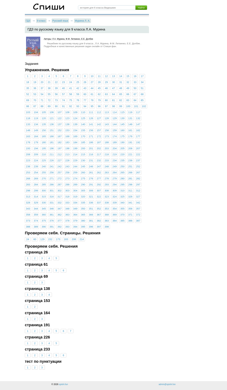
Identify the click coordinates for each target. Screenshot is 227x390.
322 (99, 196)
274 (75, 178)
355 (122, 208)
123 (67, 118)
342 (138, 202)
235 (122, 160)
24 (70, 82)
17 (142, 76)
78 (92, 100)
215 (83, 154)
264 (114, 172)
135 (44, 124)
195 (44, 148)
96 (99, 106)
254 (36, 172)
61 (92, 94)
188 (107, 142)
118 (28, 118)
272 (59, 178)
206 (130, 148)
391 (51, 226)
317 (59, 196)
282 (138, 178)
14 (120, 76)
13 (113, 76)
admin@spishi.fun (167, 384)
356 (130, 208)
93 (77, 106)
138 (67, 124)
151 (51, 130)
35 (27, 88)
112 (99, 112)
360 (44, 214)
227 (59, 160)
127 (99, 118)
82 (120, 100)
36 (34, 88)
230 (83, 160)
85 (142, 100)
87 (34, 106)
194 (36, 148)
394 (75, 226)
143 (107, 124)
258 (67, 172)
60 (85, 94)
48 (120, 88)
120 (44, 118)
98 (113, 106)
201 (91, 148)
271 (51, 178)
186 (91, 142)
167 (59, 136)
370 (122, 214)
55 (49, 94)
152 (59, 130)
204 (114, 148)
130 (122, 118)
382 (99, 220)
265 (122, 172)
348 (67, 208)
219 (114, 154)
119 (36, 118)
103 (28, 112)
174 (114, 136)
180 (44, 142)
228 (67, 160)
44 (92, 88)
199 (75, 148)
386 (130, 220)
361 (51, 214)
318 (67, 196)
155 (83, 130)
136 (51, 124)
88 (42, 106)
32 (127, 82)
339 (114, 202)
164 (36, 136)
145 (122, 124)
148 (28, 130)
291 (91, 184)
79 (99, 100)
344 (36, 208)
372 (138, 214)
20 (42, 82)
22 (56, 82)
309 (114, 190)
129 (114, 118)
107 (59, 112)
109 (75, 112)
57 (63, 94)
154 (75, 130)
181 (51, 142)
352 (99, 208)
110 (83, 112)
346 (51, 208)
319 (75, 196)
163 (28, 136)
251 (130, 166)
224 (36, 160)
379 (75, 220)
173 (107, 136)
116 (130, 112)
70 (34, 100)
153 (67, 130)
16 (135, 76)
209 (36, 154)
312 (138, 190)
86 (27, 106)
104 (36, 112)
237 (138, 160)
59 (77, 94)
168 (67, 136)
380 (83, 220)
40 (63, 88)
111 (91, 112)
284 (36, 184)
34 (142, 82)
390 (44, 226)
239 (36, 166)
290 (83, 184)
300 (44, 190)
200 (83, 148)
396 (91, 226)
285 (44, 184)
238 (28, 166)
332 (59, 202)
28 (99, 82)
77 (85, 100)
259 (75, 172)
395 (83, 226)
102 (144, 106)
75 (70, 100)
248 (107, 166)
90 (56, 106)
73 (56, 100)
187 (99, 142)
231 (91, 160)
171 (91, 136)
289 (75, 184)
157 (99, 130)
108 (67, 112)
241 (51, 166)
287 (59, 184)
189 (114, 142)
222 (138, 154)
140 (83, 124)
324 (114, 196)
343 (28, 208)
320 (83, 196)
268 (28, 178)
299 (36, 190)
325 (122, 196)
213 (67, 154)
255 (44, 172)
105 (44, 112)
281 (130, 178)
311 (130, 190)
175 (122, 136)
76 (77, 100)
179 (36, 142)
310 (122, 190)
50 (135, 88)
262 (99, 172)
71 (42, 100)
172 (99, 136)
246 (91, 166)
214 (75, 154)
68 (142, 94)
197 (59, 148)
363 (67, 214)
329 (36, 202)
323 (107, 196)
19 (34, 82)
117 (138, 112)
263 (107, 172)
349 (75, 208)
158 (107, 130)
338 (107, 202)
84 (135, 100)
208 (28, 154)
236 (130, 160)
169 (75, 136)
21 (49, 82)
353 (107, 208)
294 (114, 184)
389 (36, 226)
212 (59, 154)
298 (28, 190)
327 (138, 196)
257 (59, 172)
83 (127, 100)
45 (99, 88)
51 (142, 88)
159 (114, 130)
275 (83, 178)
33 (135, 82)
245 (83, 166)
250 (122, 166)
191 (130, 142)
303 (67, 190)
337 (99, 202)
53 (34, 94)
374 (36, 220)
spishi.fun (63, 384)
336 (91, 202)
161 (130, 130)
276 (91, 178)
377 (59, 220)
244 (75, 166)
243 (67, 166)
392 (59, 226)
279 (114, 178)
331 (51, 202)
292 (99, 184)
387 (138, 220)
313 (28, 196)
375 (44, 220)
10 (92, 76)
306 (91, 190)
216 (91, 154)
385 (122, 220)
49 (127, 88)
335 (83, 202)
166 (51, 136)
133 (28, 124)
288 (67, 184)
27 (92, 82)
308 (107, 190)
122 (59, 118)
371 (130, 214)
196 (51, 148)
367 (99, 214)
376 (51, 220)
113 (107, 112)
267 (138, 172)
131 (130, 118)
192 (138, 142)
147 (138, 124)
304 (75, 190)
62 (99, 94)
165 (44, 136)
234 (114, 160)
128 (107, 118)
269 (36, 178)
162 (138, 130)
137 (59, 124)
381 (91, 220)
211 (51, 154)
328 (28, 202)
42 (77, 88)
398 (107, 226)
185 (83, 142)
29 (106, 82)
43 (85, 88)
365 (83, 214)
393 (67, 226)
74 (63, 100)
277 (99, 178)
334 (75, 202)
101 (136, 106)
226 (51, 160)
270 (44, 178)
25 (77, 82)
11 (99, 76)
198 (67, 148)
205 (122, 148)
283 (28, 184)
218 (107, 154)
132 (138, 118)
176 (130, 136)
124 (75, 118)
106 (51, 112)
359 (36, 214)
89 (49, 106)
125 (83, 118)
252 (138, 166)
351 (91, 208)
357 (138, 208)
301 (51, 190)
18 (27, 82)
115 (122, 112)
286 (51, 184)
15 (127, 76)
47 (113, 88)
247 (99, 166)
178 (28, 142)
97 (106, 106)
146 (130, 124)
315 (44, 196)
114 (114, 112)
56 (56, 94)
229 (75, 160)
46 (106, 88)
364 (75, 214)
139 (75, 124)
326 (130, 196)
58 (70, 94)
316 (51, 196)
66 (127, 94)
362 (59, 214)
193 (28, 148)
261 (91, 172)
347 (59, 208)
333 (67, 202)
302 (59, 190)
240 (44, 166)
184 (75, 142)
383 (107, 220)
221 (130, 154)
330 (44, 202)
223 (28, 160)
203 (107, 148)
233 (107, 160)
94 (85, 106)
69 (27, 100)
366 (91, 214)
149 (36, 130)
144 (114, 124)
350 (83, 208)
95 (92, 106)
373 (28, 220)
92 (70, 106)
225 (44, 160)
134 (36, 124)
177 (138, 136)
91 (63, 106)
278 (107, 178)
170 (83, 136)
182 (59, 142)
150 (44, 130)
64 (113, 94)
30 (113, 82)
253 (28, 172)
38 (49, 88)
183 (67, 142)
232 (99, 160)
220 (122, 154)
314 (36, 196)
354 (114, 208)
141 (91, 124)
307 (99, 190)
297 (138, 184)
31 (120, 82)
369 (114, 214)
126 (91, 118)
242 (59, 166)
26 (85, 82)
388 (28, 226)
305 (83, 190)
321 (91, 196)
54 (42, 94)
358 (28, 214)
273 (67, 178)
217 (99, 154)
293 (107, 184)
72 (49, 100)
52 (27, 94)
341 (130, 202)
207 (138, 148)
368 (107, 214)
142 (99, 124)
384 (114, 220)
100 (128, 106)
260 (83, 172)
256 (51, 172)
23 (63, 82)
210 (44, 154)
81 (113, 100)
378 (67, 220)
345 (44, 208)
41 (70, 88)
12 (106, 76)
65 (120, 94)
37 (42, 88)
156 (91, 130)
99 (120, 106)
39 (56, 88)
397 (99, 226)
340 (122, 202)
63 (106, 94)
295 (122, 184)
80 (106, 100)
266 (130, 172)
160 (122, 130)
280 (122, 178)
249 (114, 166)
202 (99, 148)
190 (122, 142)
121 (51, 118)
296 (130, 184)
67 (135, 94)
